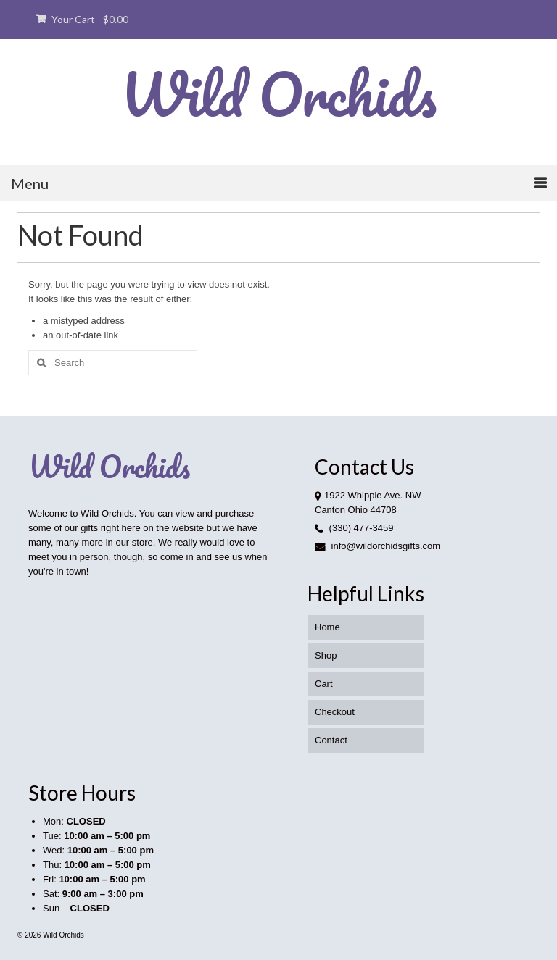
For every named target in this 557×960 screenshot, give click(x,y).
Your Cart (82, 19)
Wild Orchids (278, 93)
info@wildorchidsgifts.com (377, 545)
